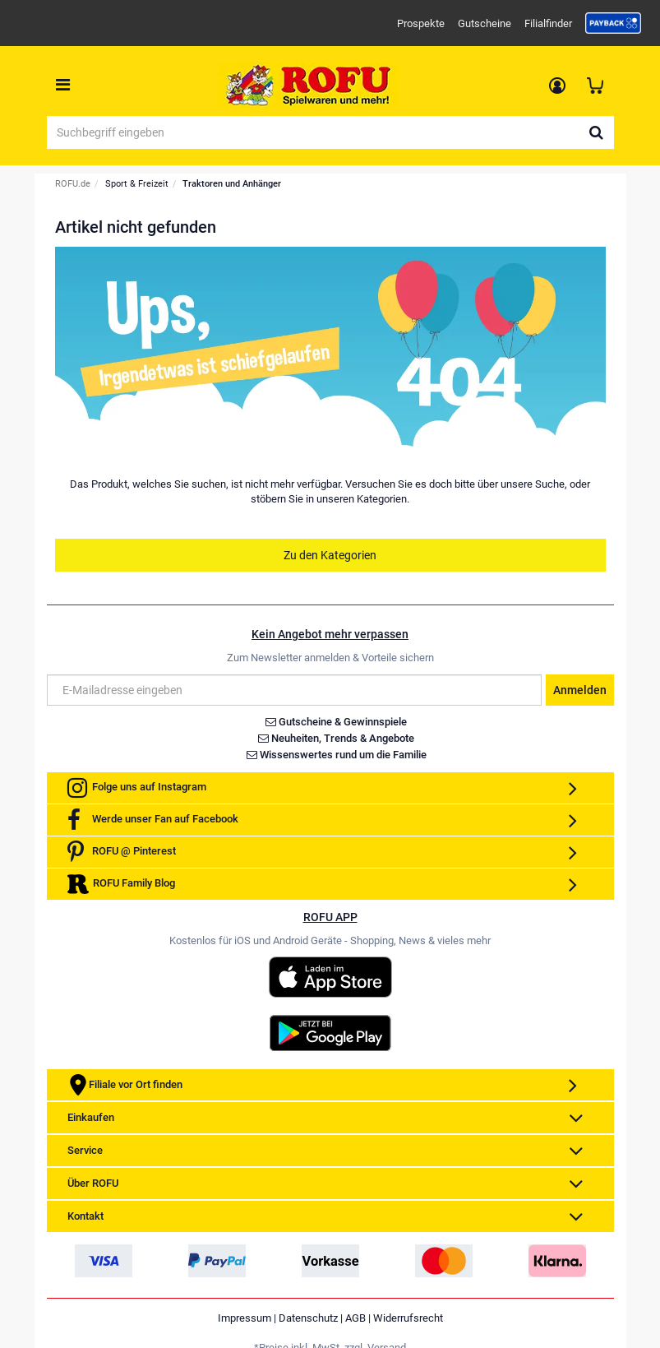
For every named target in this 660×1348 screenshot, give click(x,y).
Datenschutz (308, 1318)
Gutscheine (484, 23)
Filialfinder (548, 23)
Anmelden (580, 690)
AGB (355, 1318)
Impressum (244, 1318)
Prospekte (421, 23)
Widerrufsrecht (408, 1318)
